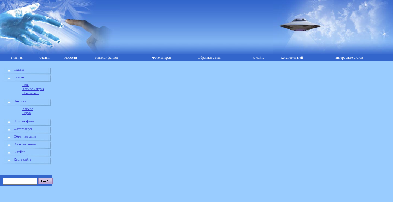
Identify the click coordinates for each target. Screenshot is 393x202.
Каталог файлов (106, 58)
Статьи (44, 58)
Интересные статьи (349, 58)
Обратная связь (209, 58)
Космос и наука (33, 89)
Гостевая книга (25, 144)
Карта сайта (22, 159)
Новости (70, 58)
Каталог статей (292, 58)
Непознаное (30, 93)
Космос (27, 109)
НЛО (25, 85)
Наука (26, 113)
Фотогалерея (161, 58)
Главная (17, 58)
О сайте (258, 58)
